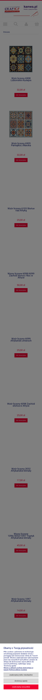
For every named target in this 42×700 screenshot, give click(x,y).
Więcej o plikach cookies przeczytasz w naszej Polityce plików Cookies (18, 669)
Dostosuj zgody (21, 681)
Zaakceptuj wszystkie (21, 687)
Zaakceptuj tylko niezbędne (21, 675)
